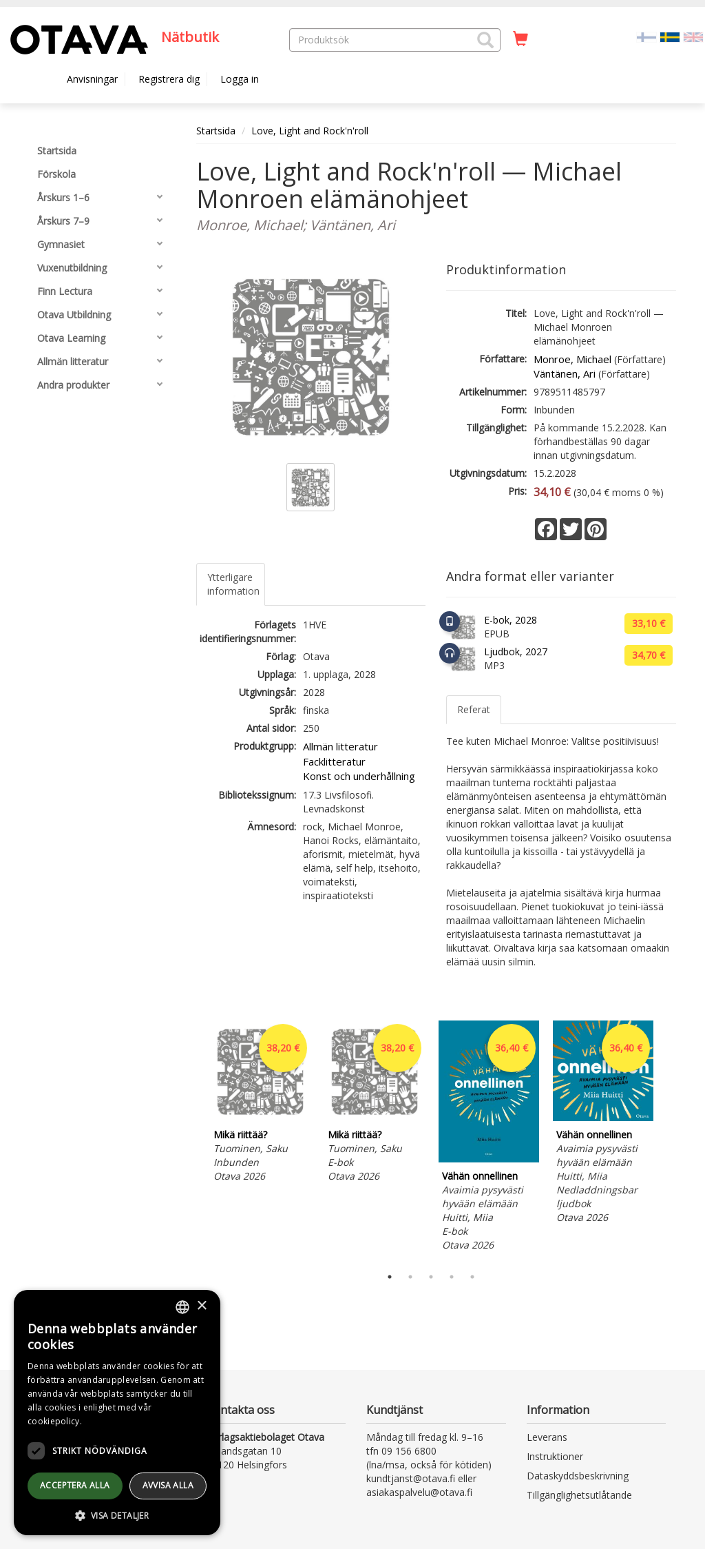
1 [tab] (390, 1277)
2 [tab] (410, 1277)
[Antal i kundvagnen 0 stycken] (520, 39)
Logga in (239, 78)
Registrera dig (169, 78)
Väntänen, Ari (565, 373)
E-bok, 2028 (510, 619)
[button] (485, 40)
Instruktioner (555, 1456)
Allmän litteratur (340, 746)
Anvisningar (92, 78)
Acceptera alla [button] (75, 1485)
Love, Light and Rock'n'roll (309, 130)
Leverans (547, 1437)
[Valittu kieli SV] (670, 36)
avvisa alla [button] (168, 1485)
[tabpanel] (260, 1103)
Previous (193, 1140)
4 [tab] (452, 1277)
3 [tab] (431, 1277)
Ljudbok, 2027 (515, 651)
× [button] (201, 1306)
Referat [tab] (473, 709)
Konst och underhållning (359, 776)
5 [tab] (472, 1277)
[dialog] (117, 1412)
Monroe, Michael (572, 359)
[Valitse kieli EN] (693, 36)
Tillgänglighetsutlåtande (579, 1494)
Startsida (215, 130)
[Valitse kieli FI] (646, 36)
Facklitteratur (334, 761)
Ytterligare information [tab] (233, 584)
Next (669, 1140)
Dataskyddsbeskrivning (578, 1475)
